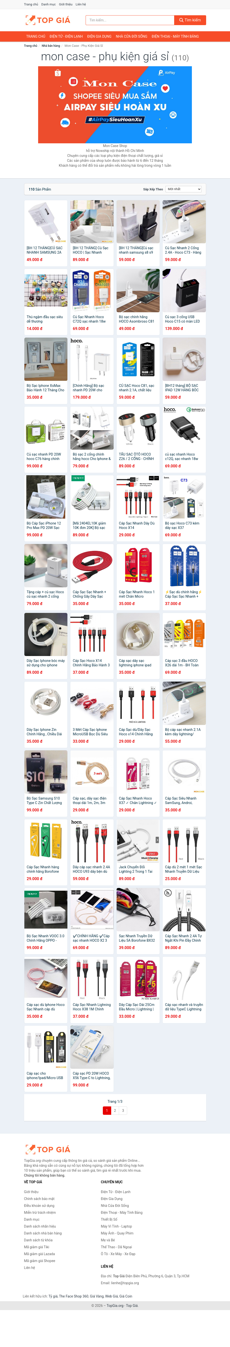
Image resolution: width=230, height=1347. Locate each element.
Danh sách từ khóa (38, 1240)
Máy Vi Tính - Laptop (116, 1226)
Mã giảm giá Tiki (36, 1247)
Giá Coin (125, 1296)
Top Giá (132, 1306)
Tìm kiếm (190, 20)
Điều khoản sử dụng (39, 1206)
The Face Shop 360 (73, 1296)
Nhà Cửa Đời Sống (131, 36)
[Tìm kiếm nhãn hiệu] (130, 20)
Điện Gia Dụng (99, 36)
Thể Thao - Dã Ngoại (116, 1247)
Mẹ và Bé (108, 1240)
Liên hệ (81, 4)
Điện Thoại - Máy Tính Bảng (175, 36)
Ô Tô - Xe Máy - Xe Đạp (118, 1254)
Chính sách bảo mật (39, 1199)
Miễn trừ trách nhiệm (40, 1213)
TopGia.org (115, 1306)
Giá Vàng (97, 1296)
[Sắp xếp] (183, 189)
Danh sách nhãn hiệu (40, 1226)
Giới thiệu (65, 4)
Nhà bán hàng (51, 46)
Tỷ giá (53, 1296)
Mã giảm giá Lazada (39, 1254)
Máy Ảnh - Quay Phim (117, 1233)
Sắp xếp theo (153, 189)
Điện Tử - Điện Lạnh (66, 36)
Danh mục (48, 4)
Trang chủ (31, 4)
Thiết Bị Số (109, 1219)
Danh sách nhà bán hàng (43, 1233)
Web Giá (111, 1296)
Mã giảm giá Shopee (39, 1261)
